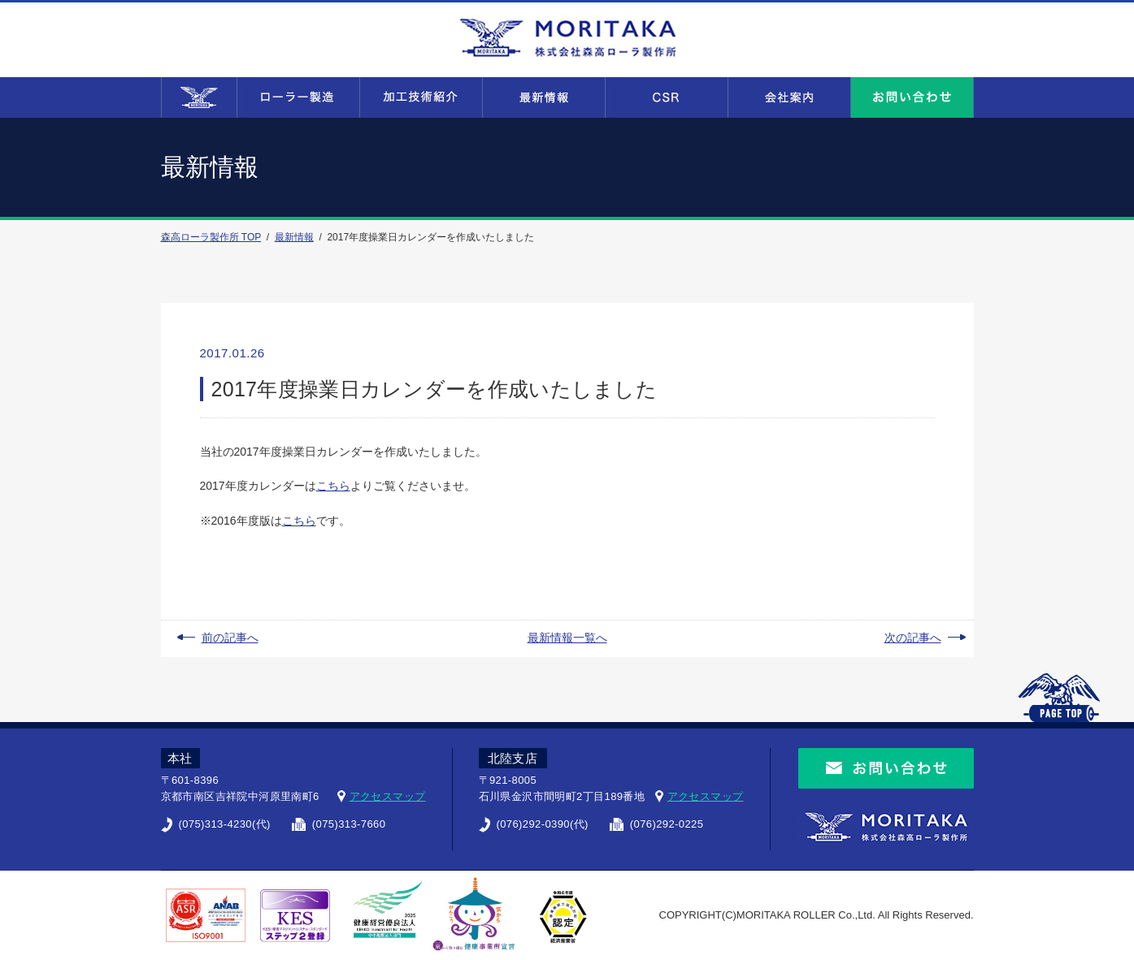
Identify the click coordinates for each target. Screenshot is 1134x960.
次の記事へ (912, 637)
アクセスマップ (388, 796)
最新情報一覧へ (567, 637)
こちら (333, 485)
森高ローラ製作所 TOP (211, 237)
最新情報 (294, 237)
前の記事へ (230, 637)
